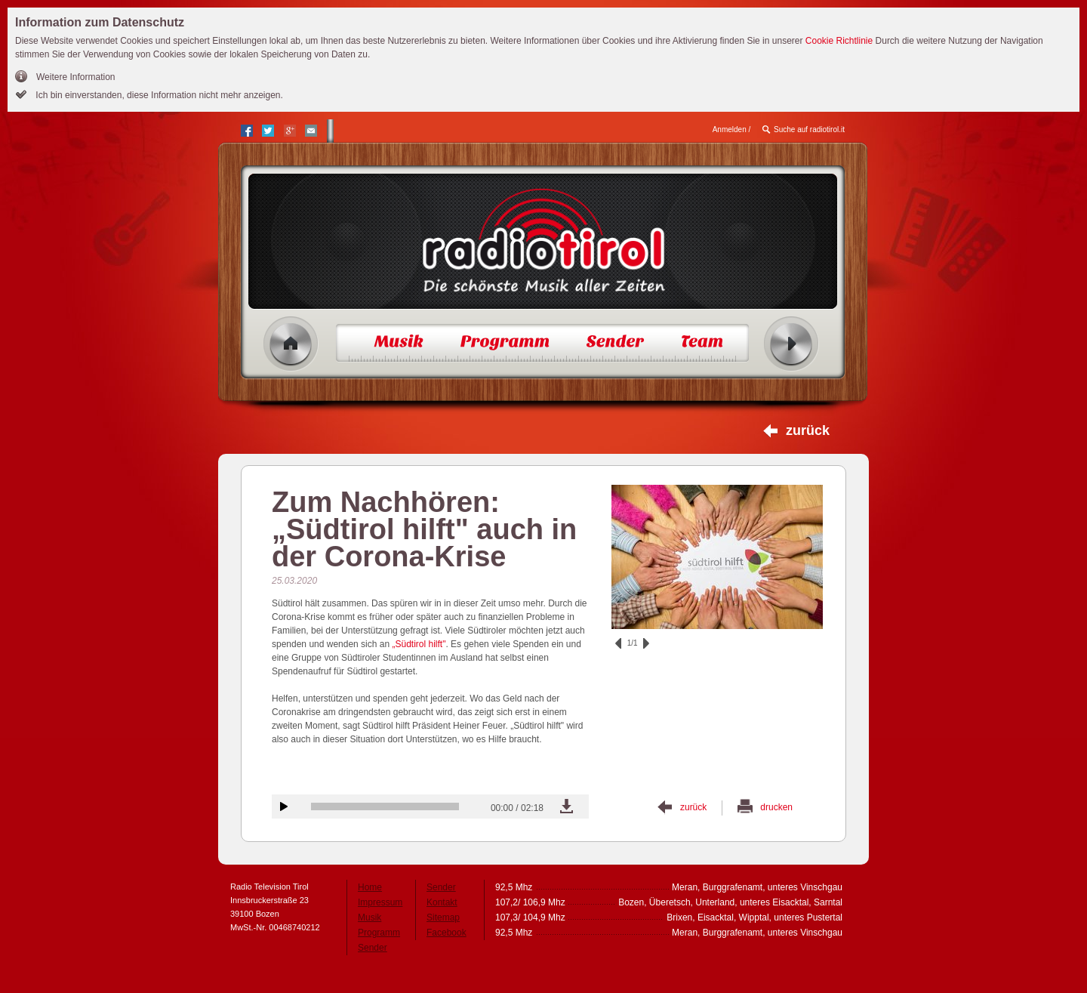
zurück (808, 430)
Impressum (380, 902)
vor (646, 643)
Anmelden (730, 129)
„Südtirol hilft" (417, 644)
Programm (379, 932)
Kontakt (441, 902)
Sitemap (443, 917)
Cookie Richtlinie (839, 40)
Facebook (446, 932)
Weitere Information (75, 77)
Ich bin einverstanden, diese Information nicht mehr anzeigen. (158, 95)
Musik (369, 917)
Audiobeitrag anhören (284, 806)
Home (291, 344)
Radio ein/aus (791, 344)
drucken (776, 807)
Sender (372, 947)
